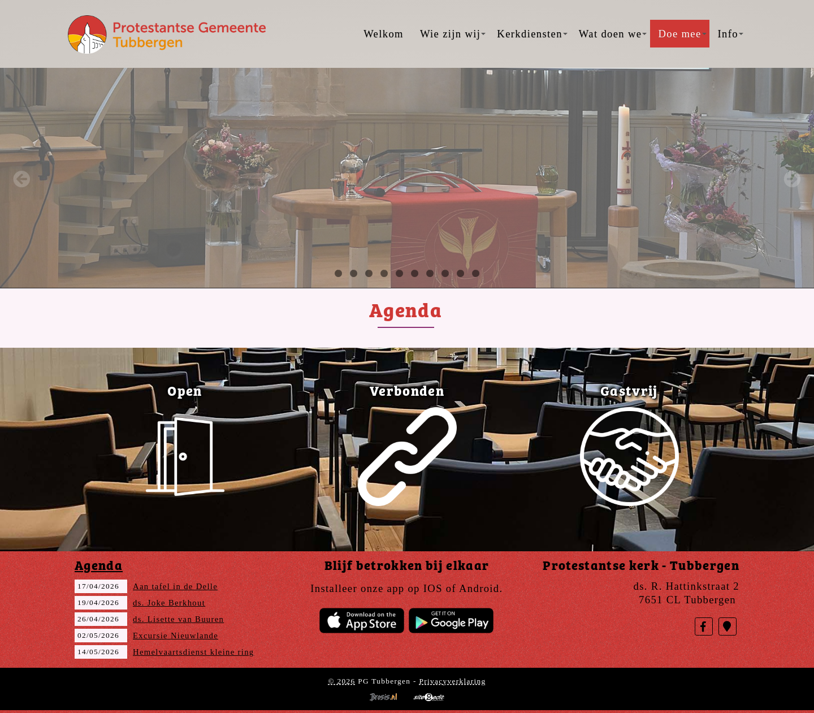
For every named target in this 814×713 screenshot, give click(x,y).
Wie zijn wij (453, 34)
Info (730, 34)
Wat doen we (613, 34)
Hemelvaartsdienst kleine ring (193, 651)
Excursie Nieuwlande (175, 635)
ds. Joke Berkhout (169, 602)
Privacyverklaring (452, 681)
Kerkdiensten (532, 34)
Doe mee (682, 34)
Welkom (383, 34)
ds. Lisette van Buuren (178, 619)
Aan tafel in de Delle (175, 586)
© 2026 (341, 681)
